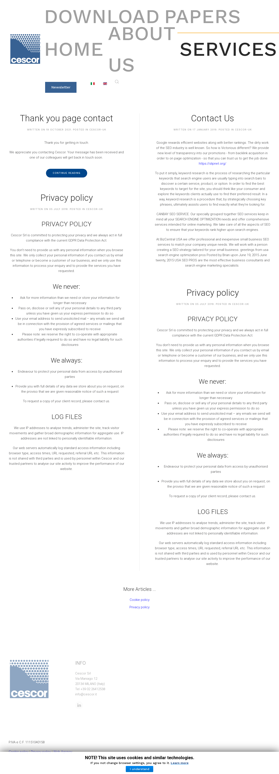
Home (74, 49)
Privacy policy (66, 198)
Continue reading (66, 173)
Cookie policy (140, 600)
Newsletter (60, 87)
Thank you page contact (66, 118)
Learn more (180, 763)
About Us (141, 49)
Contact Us (212, 118)
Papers (202, 16)
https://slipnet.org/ (212, 164)
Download (102, 16)
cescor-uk (97, 129)
